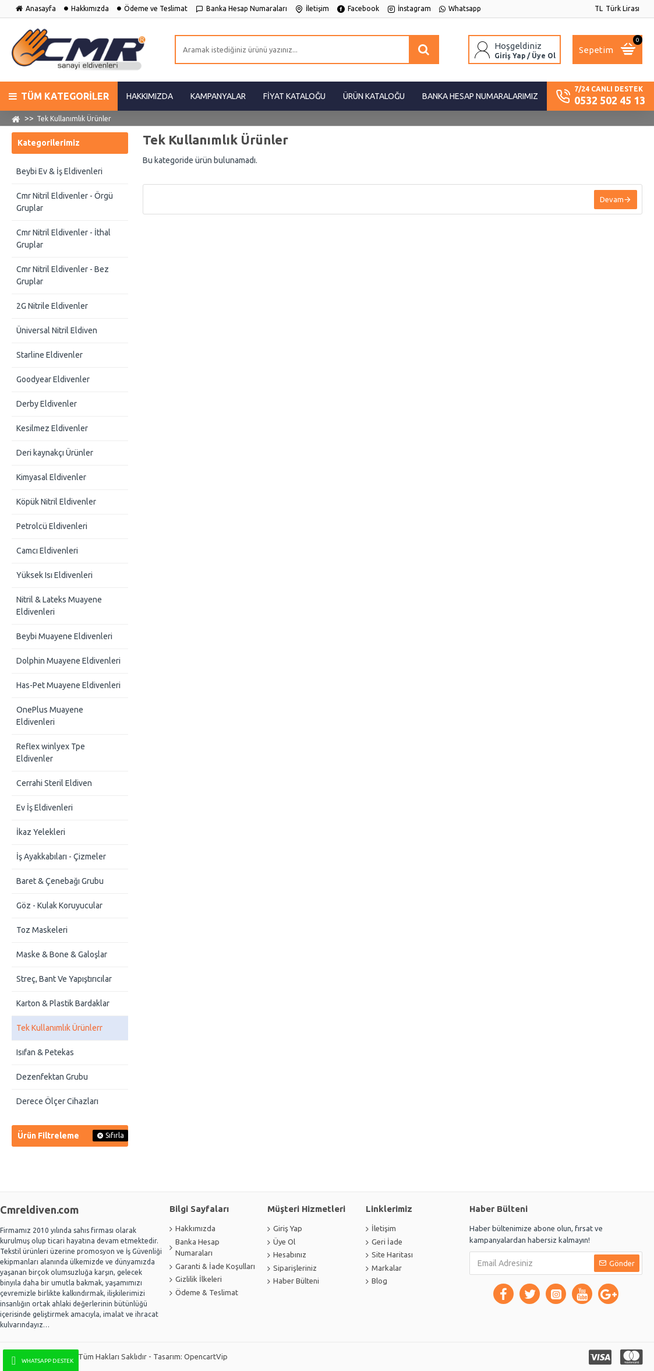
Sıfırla (114, 1135)
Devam (611, 200)
